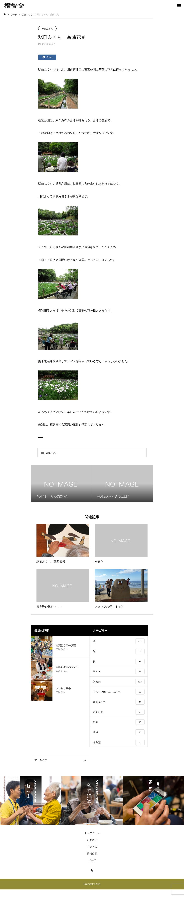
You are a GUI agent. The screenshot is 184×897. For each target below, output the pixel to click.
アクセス (92, 854)
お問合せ (92, 847)
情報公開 (92, 861)
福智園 (54, 424)
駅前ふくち (47, 29)
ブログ (92, 868)
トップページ (92, 840)
